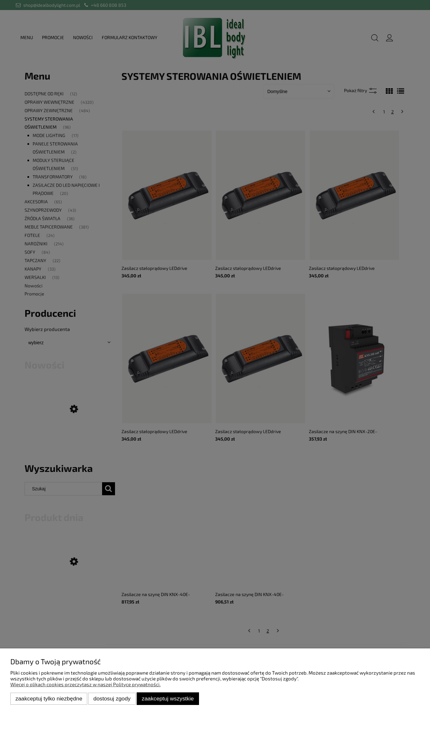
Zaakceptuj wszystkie (168, 698)
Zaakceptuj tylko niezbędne (49, 698)
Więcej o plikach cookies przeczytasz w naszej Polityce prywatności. (85, 684)
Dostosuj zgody (112, 698)
